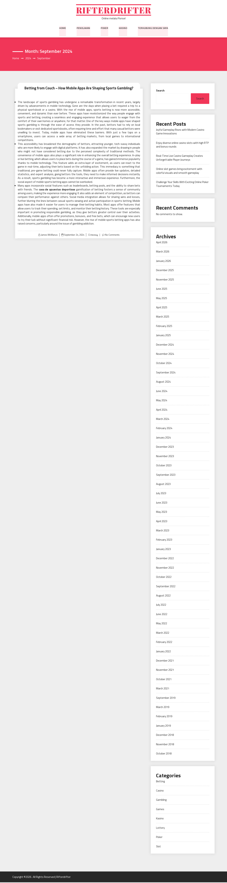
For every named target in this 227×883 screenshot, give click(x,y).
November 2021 (165, 670)
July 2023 (161, 494)
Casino (160, 791)
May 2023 (161, 512)
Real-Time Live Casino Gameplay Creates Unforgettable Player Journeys (179, 158)
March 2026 (162, 252)
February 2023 (164, 540)
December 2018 (165, 736)
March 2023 (162, 531)
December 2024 (165, 345)
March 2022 (162, 633)
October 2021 (163, 680)
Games (160, 810)
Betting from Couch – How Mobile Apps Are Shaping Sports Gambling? (79, 88)
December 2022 (165, 559)
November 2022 (165, 568)
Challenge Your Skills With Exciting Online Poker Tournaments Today (182, 184)
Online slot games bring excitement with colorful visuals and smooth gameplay (179, 171)
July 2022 (161, 605)
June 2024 (161, 392)
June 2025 (161, 289)
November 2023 (165, 457)
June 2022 (161, 615)
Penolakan (83, 28)
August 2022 (163, 596)
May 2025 (161, 299)
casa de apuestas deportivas (57, 190)
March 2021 (162, 689)
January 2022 (163, 652)
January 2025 (163, 336)
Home (62, 28)
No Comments (112, 235)
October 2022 (163, 578)
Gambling (161, 800)
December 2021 (165, 661)
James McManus (49, 235)
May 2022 (161, 624)
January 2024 (163, 438)
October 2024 (163, 364)
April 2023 (161, 522)
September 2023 (165, 475)
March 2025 (162, 317)
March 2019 (162, 708)
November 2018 (165, 745)
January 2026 (163, 261)
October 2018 (163, 754)
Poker (104, 28)
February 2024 (164, 429)
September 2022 (165, 587)
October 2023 (163, 466)
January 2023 (163, 550)
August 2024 (163, 382)
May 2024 (161, 401)
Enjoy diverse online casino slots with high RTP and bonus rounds (182, 145)
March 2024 (162, 419)
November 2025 (165, 280)
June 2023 (161, 503)
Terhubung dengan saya (153, 28)
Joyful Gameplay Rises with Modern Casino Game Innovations (180, 132)
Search (160, 91)
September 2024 (165, 373)
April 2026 (161, 243)
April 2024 (161, 410)
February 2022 (164, 643)
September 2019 (165, 698)
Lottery (160, 828)
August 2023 (163, 484)
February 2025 (164, 326)
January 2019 (163, 726)
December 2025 (165, 271)
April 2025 (161, 308)
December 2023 (165, 447)
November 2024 (165, 354)
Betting (94, 235)
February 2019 (164, 717)
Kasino (123, 28)
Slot (158, 847)
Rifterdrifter (113, 10)
